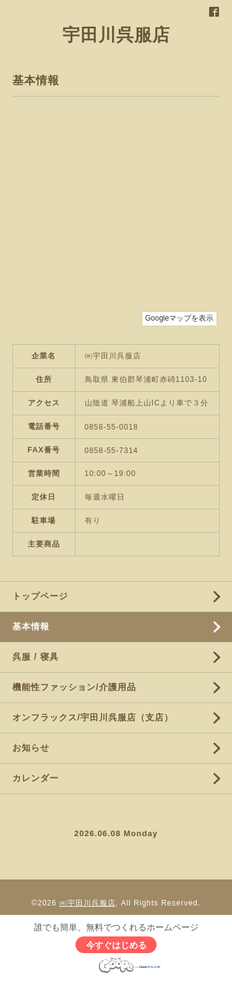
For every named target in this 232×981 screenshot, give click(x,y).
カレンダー (35, 778)
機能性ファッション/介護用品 (74, 687)
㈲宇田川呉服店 (87, 903)
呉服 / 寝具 (35, 657)
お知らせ (30, 748)
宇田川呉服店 (116, 35)
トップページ (40, 596)
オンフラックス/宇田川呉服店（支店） (92, 717)
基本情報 (30, 626)
